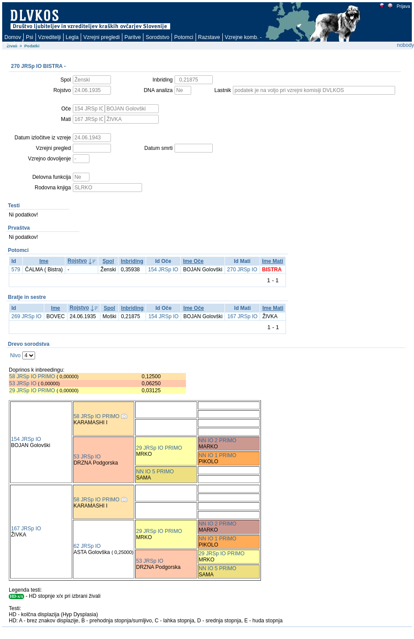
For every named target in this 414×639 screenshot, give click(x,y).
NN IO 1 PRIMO (217, 455)
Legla (72, 37)
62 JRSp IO (87, 546)
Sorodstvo (157, 37)
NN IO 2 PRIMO (217, 440)
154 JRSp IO (163, 269)
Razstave (209, 37)
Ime (44, 261)
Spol (108, 261)
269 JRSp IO (26, 316)
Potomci (183, 37)
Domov (12, 37)
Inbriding (132, 261)
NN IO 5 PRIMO (155, 472)
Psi (29, 37)
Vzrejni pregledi (101, 37)
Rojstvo (77, 261)
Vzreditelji (49, 37)
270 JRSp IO (242, 269)
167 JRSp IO (242, 316)
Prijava (403, 6)
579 (15, 269)
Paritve (133, 37)
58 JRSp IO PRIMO (32, 376)
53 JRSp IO (22, 383)
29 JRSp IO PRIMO (33, 390)
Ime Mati (272, 261)
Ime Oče (193, 261)
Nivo (15, 355)
